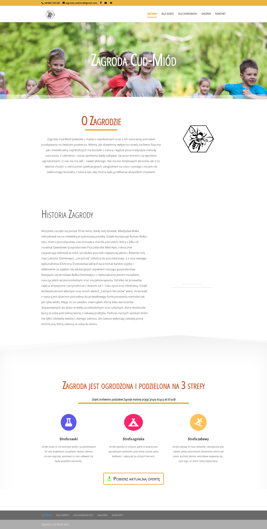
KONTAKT (117, 515)
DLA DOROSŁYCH (83, 515)
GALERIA (102, 515)
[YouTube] (105, 3)
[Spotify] (111, 3)
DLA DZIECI (62, 515)
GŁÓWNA (46, 515)
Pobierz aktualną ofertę (136, 478)
